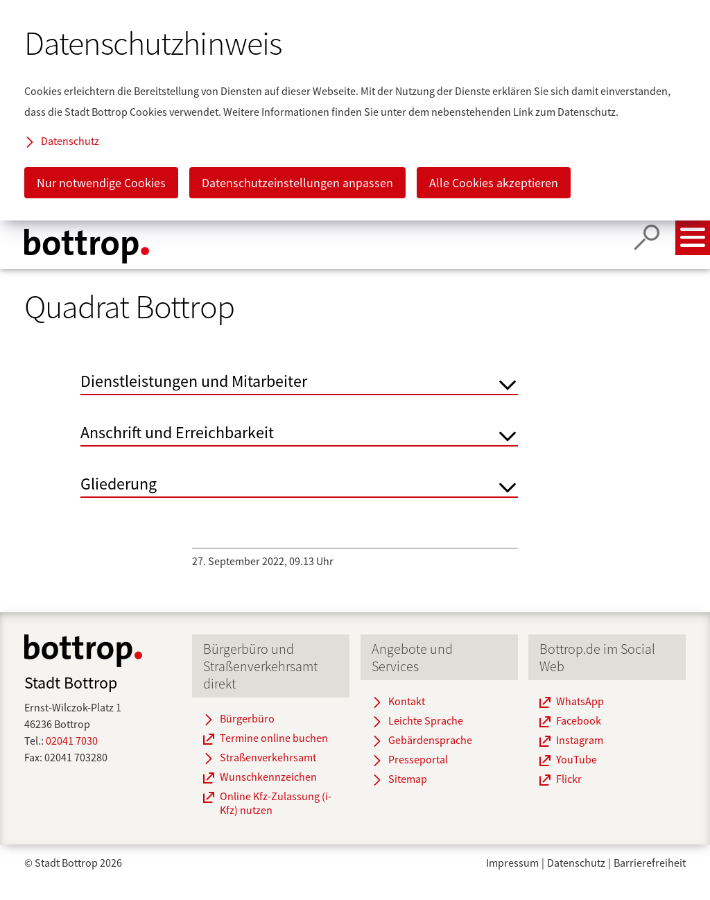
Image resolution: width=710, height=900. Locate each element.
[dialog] (355, 110)
